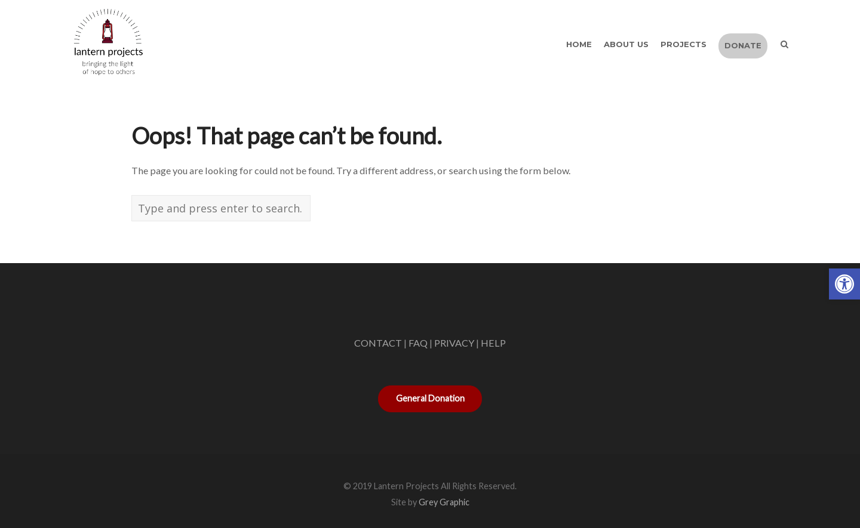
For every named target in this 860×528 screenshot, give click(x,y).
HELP (493, 342)
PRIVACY (454, 342)
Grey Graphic (444, 502)
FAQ (418, 342)
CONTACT (378, 342)
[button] (844, 283)
